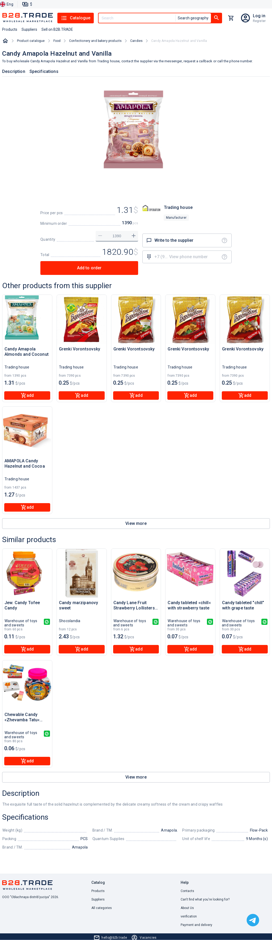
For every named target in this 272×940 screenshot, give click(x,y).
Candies (136, 41)
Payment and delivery (196, 925)
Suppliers (98, 899)
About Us (187, 908)
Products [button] (9, 29)
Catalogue (75, 18)
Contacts (187, 891)
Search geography (193, 18)
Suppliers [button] (29, 29)
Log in (259, 15)
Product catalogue (31, 41)
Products (98, 891)
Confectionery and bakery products (95, 41)
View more (135, 523)
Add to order (89, 267)
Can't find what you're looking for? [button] (205, 899)
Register (259, 21)
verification (189, 916)
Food (57, 41)
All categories (101, 908)
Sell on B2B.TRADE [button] (57, 29)
